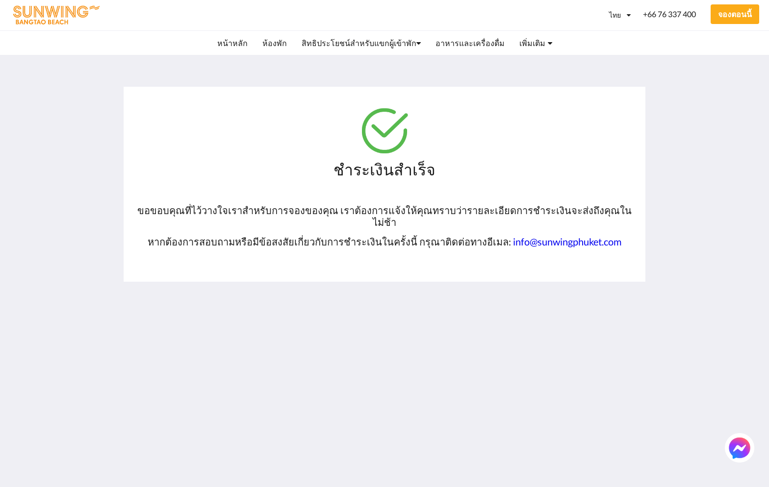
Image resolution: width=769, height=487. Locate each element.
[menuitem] (232, 43)
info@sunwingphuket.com (567, 241)
